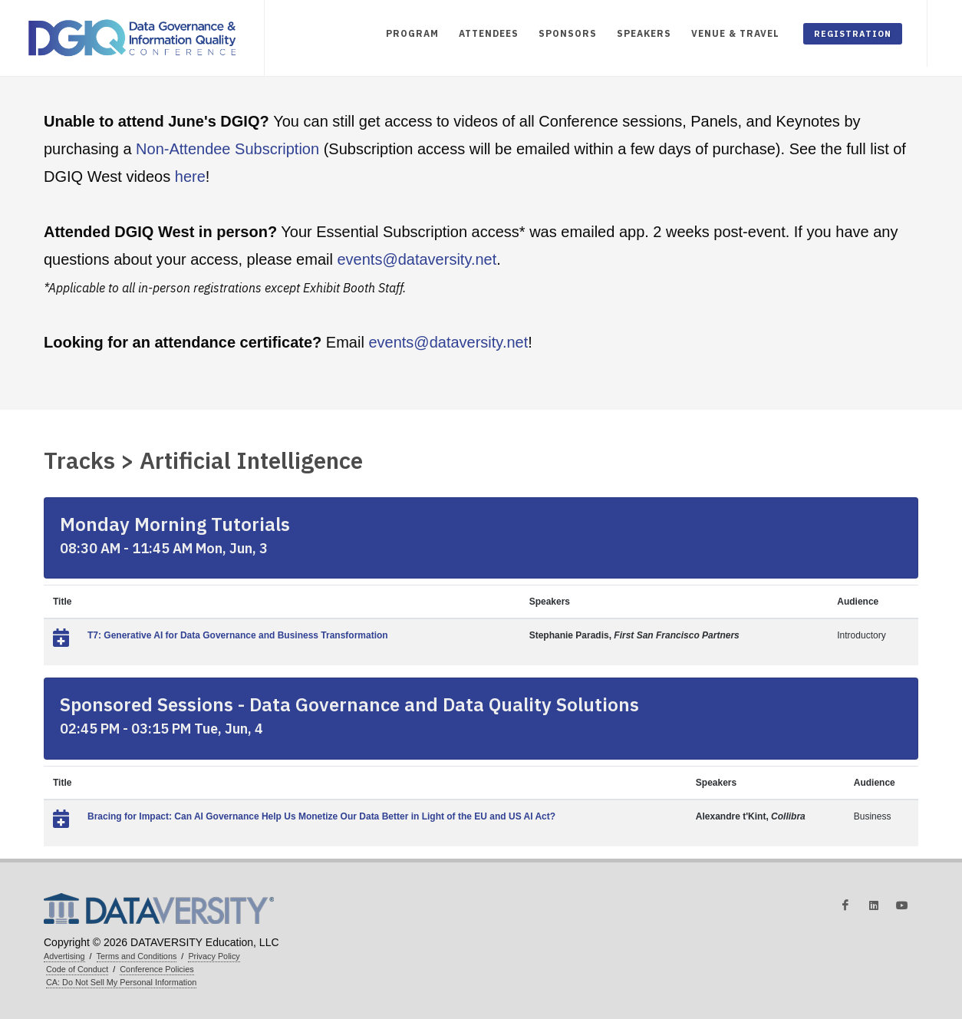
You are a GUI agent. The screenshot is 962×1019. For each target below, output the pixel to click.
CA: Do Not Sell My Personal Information (121, 982)
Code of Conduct (77, 969)
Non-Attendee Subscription (227, 148)
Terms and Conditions (137, 956)
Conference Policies (156, 969)
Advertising (64, 956)
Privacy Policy (213, 956)
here (190, 176)
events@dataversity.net (416, 259)
